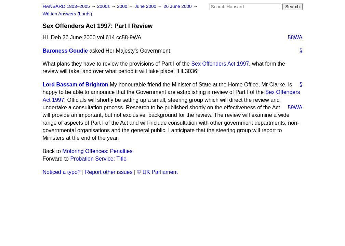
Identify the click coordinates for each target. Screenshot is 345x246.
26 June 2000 (178, 6)
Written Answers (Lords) (67, 13)
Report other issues (109, 172)
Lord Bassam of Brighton (75, 84)
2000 (123, 6)
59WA (295, 107)
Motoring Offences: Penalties (97, 151)
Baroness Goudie (65, 51)
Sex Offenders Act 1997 (220, 64)
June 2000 (146, 6)
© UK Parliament (157, 172)
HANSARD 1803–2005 (66, 6)
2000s (104, 6)
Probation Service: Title (98, 159)
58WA (295, 37)
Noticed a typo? (62, 172)
